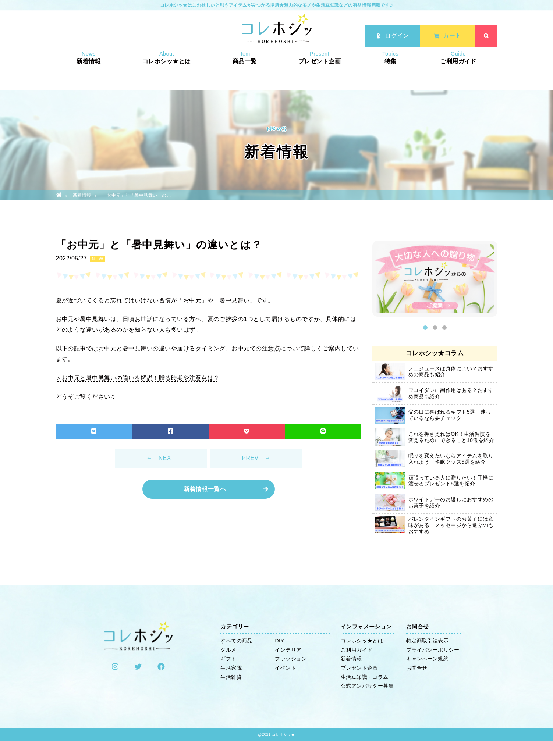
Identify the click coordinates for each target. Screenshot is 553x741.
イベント (285, 668)
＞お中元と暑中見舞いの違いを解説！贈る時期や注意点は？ (138, 378)
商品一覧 (245, 72)
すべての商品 (236, 641)
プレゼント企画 (319, 72)
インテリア (288, 650)
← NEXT (160, 458)
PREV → (256, 458)
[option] (434, 280)
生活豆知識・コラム (365, 677)
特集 (390, 72)
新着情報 (89, 72)
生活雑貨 (231, 677)
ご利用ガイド (458, 72)
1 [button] (425, 327)
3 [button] (444, 327)
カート (447, 36)
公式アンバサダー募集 (367, 686)
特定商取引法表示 (427, 641)
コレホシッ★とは (166, 72)
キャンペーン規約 (427, 659)
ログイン (392, 36)
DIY (279, 641)
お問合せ (417, 668)
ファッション (291, 659)
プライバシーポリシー (433, 650)
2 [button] (435, 327)
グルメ (228, 650)
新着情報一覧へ (205, 489)
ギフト (228, 659)
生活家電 (231, 668)
